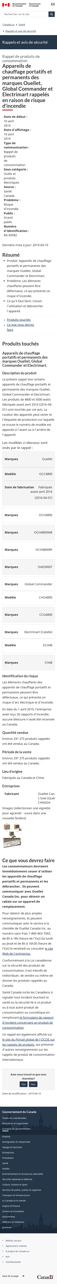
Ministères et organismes (15, 1123)
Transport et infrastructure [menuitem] (16, 1195)
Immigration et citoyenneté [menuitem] (16, 1141)
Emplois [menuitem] (6, 1136)
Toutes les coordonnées (14, 1118)
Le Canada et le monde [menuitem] (14, 1200)
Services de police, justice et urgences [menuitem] (21, 1189)
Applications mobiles (16, 1245)
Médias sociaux (13, 1240)
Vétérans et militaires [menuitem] (13, 1222)
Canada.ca (8, 24)
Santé (22, 24)
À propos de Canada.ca (17, 1251)
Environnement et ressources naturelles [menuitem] (22, 1173)
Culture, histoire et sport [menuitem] (14, 1184)
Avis (8, 1256)
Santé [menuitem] (5, 1163)
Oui (24, 1084)
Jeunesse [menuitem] (6, 1227)
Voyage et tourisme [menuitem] (12, 1147)
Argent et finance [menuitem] (11, 1205)
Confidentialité (13, 1261)
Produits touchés (19, 320)
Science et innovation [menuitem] (13, 1211)
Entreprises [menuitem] (8, 1152)
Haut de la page (13, 1276)
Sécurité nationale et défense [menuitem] (17, 1179)
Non (33, 1084)
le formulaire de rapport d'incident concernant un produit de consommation (28, 1022)
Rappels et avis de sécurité (20, 31)
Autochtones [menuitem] (8, 1216)
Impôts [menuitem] (5, 1168)
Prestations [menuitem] (8, 1157)
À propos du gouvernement (16, 1128)
